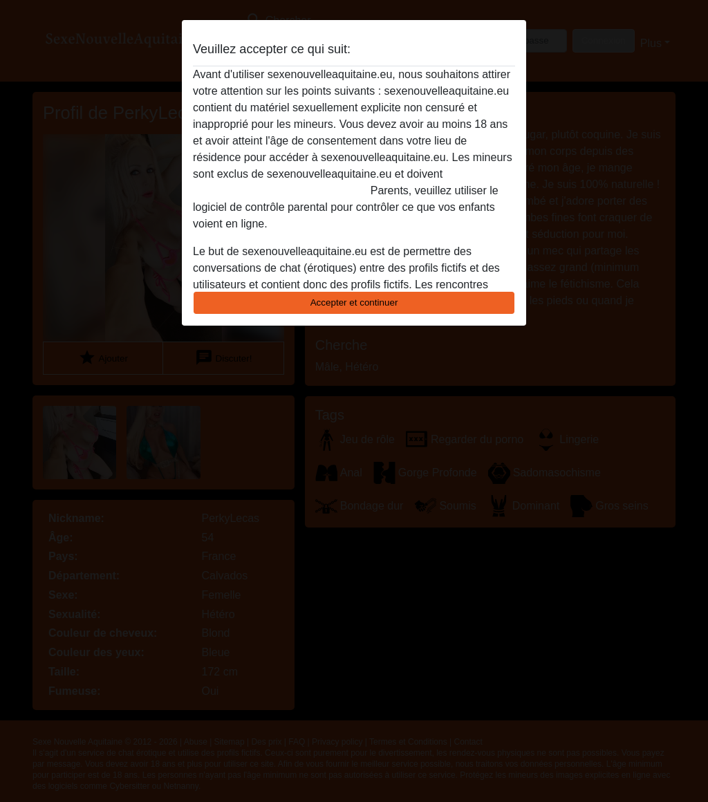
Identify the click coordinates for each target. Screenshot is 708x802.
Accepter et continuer (354, 302)
